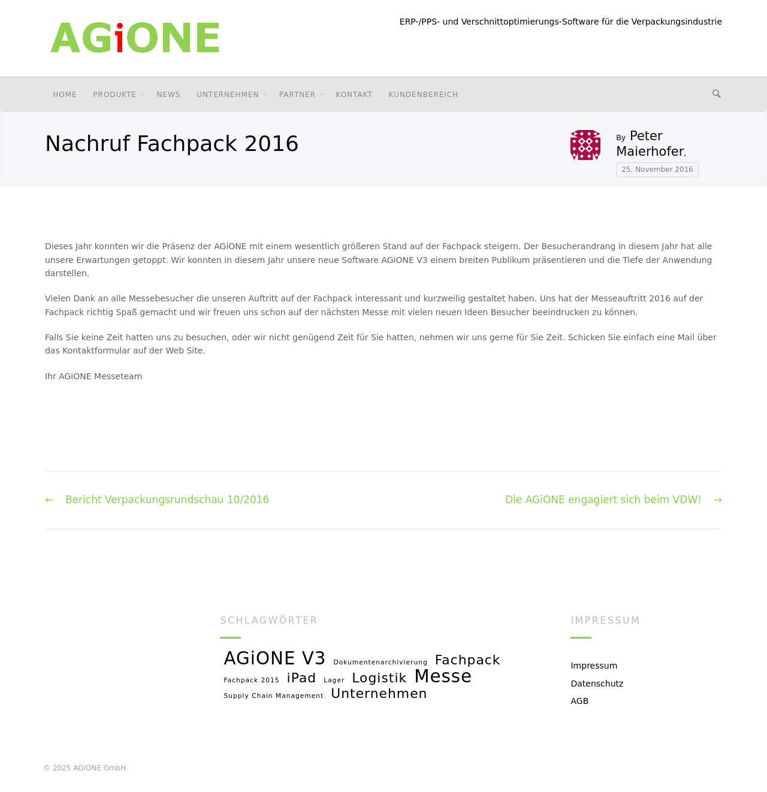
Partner (297, 94)
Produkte (115, 94)
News (168, 94)
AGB (579, 701)
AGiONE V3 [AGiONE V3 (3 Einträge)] (275, 659)
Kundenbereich (424, 94)
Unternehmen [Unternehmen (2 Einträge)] (379, 694)
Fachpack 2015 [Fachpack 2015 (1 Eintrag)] (251, 680)
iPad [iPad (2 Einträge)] (302, 678)
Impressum (593, 665)
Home (65, 94)
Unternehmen (228, 94)
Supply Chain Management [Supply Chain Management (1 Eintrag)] (274, 696)
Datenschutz (596, 683)
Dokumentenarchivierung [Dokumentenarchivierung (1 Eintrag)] (381, 662)
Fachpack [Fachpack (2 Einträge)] (468, 660)
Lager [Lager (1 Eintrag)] (334, 680)
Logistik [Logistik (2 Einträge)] (379, 678)
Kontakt (354, 94)
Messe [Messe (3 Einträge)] (443, 677)
